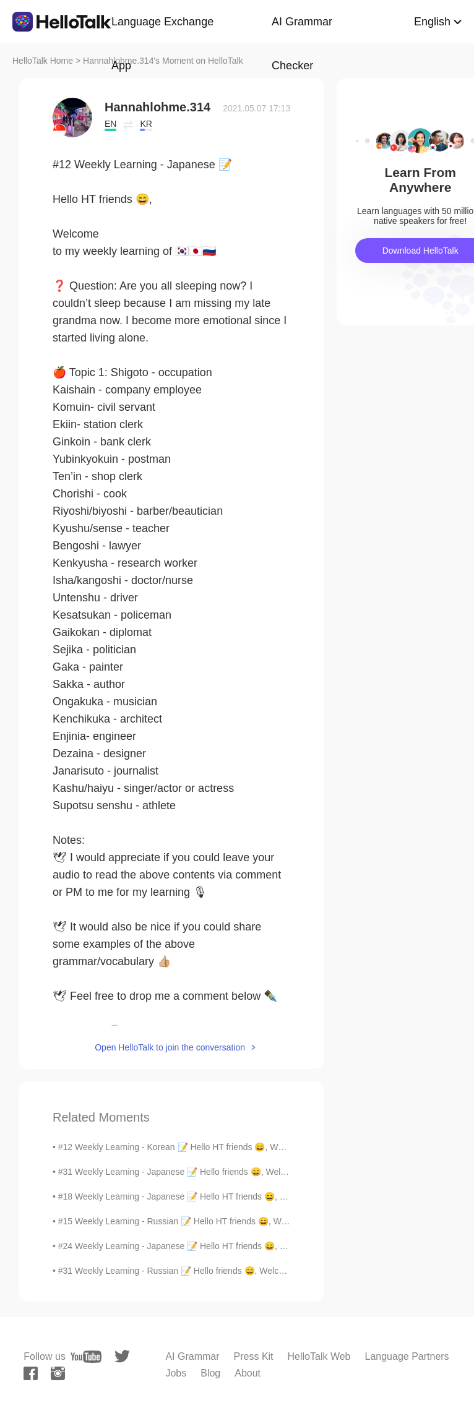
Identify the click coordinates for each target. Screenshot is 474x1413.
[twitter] (122, 1356)
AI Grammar (192, 1356)
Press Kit (254, 1356)
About (248, 1373)
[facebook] (31, 1373)
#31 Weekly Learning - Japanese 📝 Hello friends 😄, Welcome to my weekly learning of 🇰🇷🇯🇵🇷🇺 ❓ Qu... (261, 1172)
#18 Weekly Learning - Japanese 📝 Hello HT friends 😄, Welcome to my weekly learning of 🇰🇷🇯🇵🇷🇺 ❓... (261, 1196)
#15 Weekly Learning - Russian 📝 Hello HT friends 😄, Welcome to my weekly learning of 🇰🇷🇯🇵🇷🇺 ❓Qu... (264, 1221)
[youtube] (86, 1357)
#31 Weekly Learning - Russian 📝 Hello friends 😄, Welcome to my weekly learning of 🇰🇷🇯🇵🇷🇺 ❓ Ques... (263, 1271)
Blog (210, 1373)
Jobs (175, 1373)
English (432, 21)
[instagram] (58, 1373)
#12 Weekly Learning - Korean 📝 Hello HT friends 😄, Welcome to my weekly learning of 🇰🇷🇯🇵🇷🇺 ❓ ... (258, 1147)
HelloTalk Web (319, 1356)
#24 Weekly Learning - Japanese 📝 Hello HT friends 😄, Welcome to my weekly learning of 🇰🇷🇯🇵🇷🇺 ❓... (261, 1246)
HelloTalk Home (42, 61)
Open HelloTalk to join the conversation (170, 1047)
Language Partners (407, 1356)
